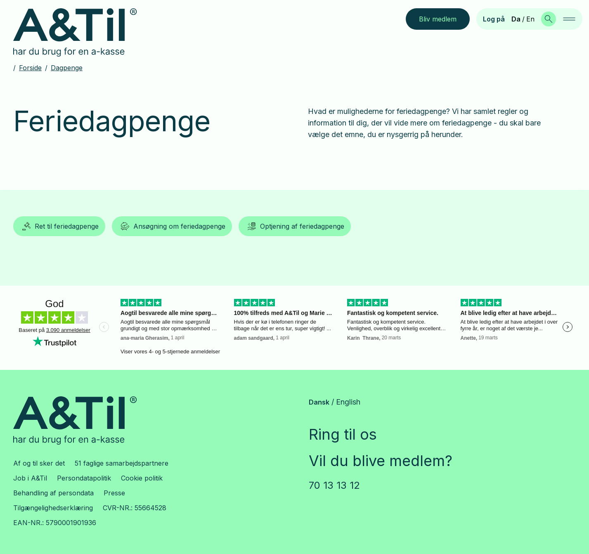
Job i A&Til (30, 478)
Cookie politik (142, 478)
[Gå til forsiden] (81, 32)
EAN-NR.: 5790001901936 (54, 522)
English (348, 402)
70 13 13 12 (334, 485)
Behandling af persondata (53, 493)
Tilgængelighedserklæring (53, 508)
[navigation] (569, 19)
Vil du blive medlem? (380, 461)
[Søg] (548, 19)
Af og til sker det (39, 463)
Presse (114, 493)
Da (515, 19)
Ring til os (343, 434)
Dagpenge (67, 68)
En (530, 19)
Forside (30, 68)
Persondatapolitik (84, 478)
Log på (494, 19)
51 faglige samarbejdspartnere (121, 463)
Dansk (319, 402)
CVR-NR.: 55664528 (134, 508)
